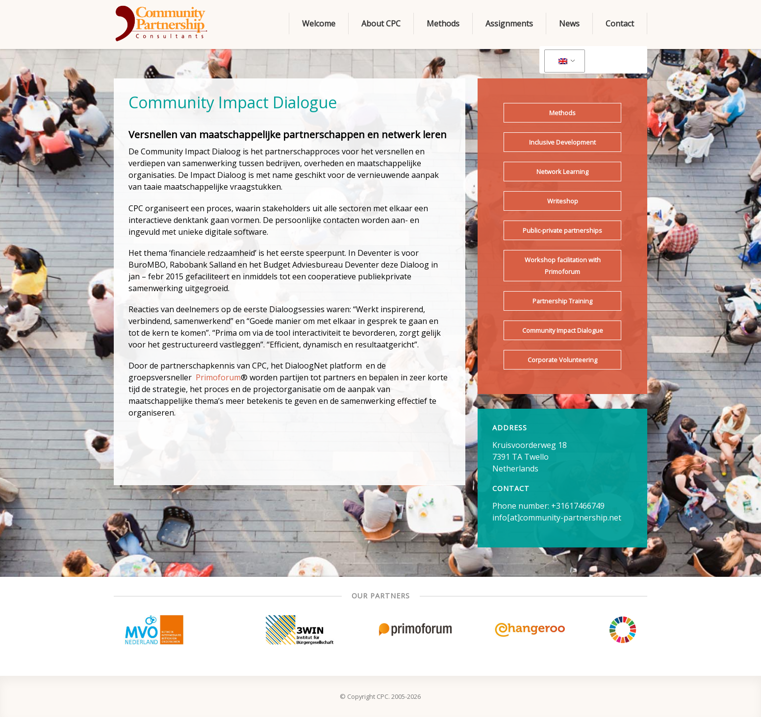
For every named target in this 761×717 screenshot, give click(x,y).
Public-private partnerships (562, 230)
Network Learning (562, 171)
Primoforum (218, 377)
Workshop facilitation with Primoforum (563, 265)
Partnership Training (562, 301)
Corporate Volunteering (562, 359)
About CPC (381, 23)
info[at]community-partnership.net (556, 517)
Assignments (509, 23)
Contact (620, 23)
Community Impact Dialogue (562, 330)
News (569, 23)
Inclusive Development (562, 142)
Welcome (318, 23)
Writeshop (562, 201)
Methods (443, 23)
